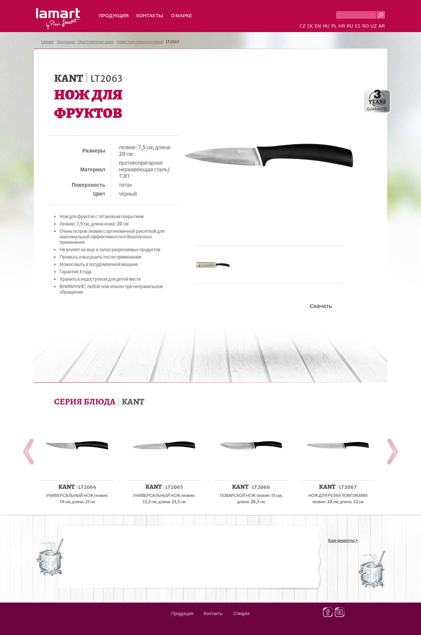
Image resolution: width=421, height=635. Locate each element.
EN (318, 26)
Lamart (58, 18)
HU (326, 26)
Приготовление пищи (96, 41)
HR (341, 26)
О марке (181, 16)
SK (310, 26)
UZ (374, 26)
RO (365, 26)
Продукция (113, 16)
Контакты (149, 16)
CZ (302, 26)
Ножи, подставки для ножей (140, 41)
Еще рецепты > (343, 540)
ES (358, 26)
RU (350, 26)
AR (381, 26)
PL (334, 26)
